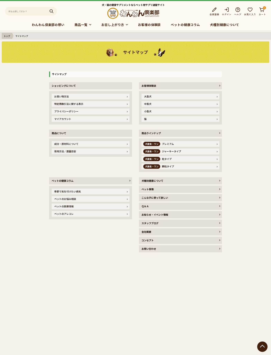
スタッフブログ (150, 223)
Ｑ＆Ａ (145, 206)
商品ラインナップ (151, 133)
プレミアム (158, 144)
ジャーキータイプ (162, 151)
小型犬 (147, 111)
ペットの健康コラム (185, 24)
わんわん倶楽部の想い (48, 24)
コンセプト (148, 240)
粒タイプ (157, 159)
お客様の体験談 (149, 24)
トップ (7, 35)
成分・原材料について (66, 144)
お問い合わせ (149, 248)
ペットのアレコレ (64, 213)
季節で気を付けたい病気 (67, 191)
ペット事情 (148, 189)
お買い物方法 (61, 96)
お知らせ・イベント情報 (155, 214)
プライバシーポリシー (66, 111)
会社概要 (146, 231)
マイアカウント (62, 119)
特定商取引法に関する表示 (68, 104)
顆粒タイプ (158, 166)
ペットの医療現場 (64, 206)
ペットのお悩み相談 (65, 199)
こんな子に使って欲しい (155, 197)
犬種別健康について (224, 24)
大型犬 (147, 96)
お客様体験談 (149, 85)
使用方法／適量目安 (65, 151)
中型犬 (147, 104)
